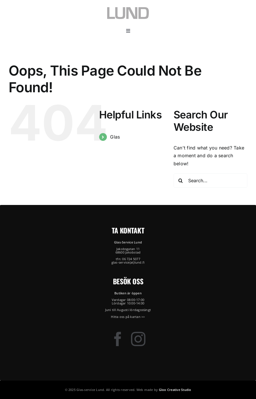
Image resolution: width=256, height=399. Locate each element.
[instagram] (138, 339)
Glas (115, 137)
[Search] (181, 180)
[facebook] (118, 339)
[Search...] (210, 180)
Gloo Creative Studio (175, 390)
